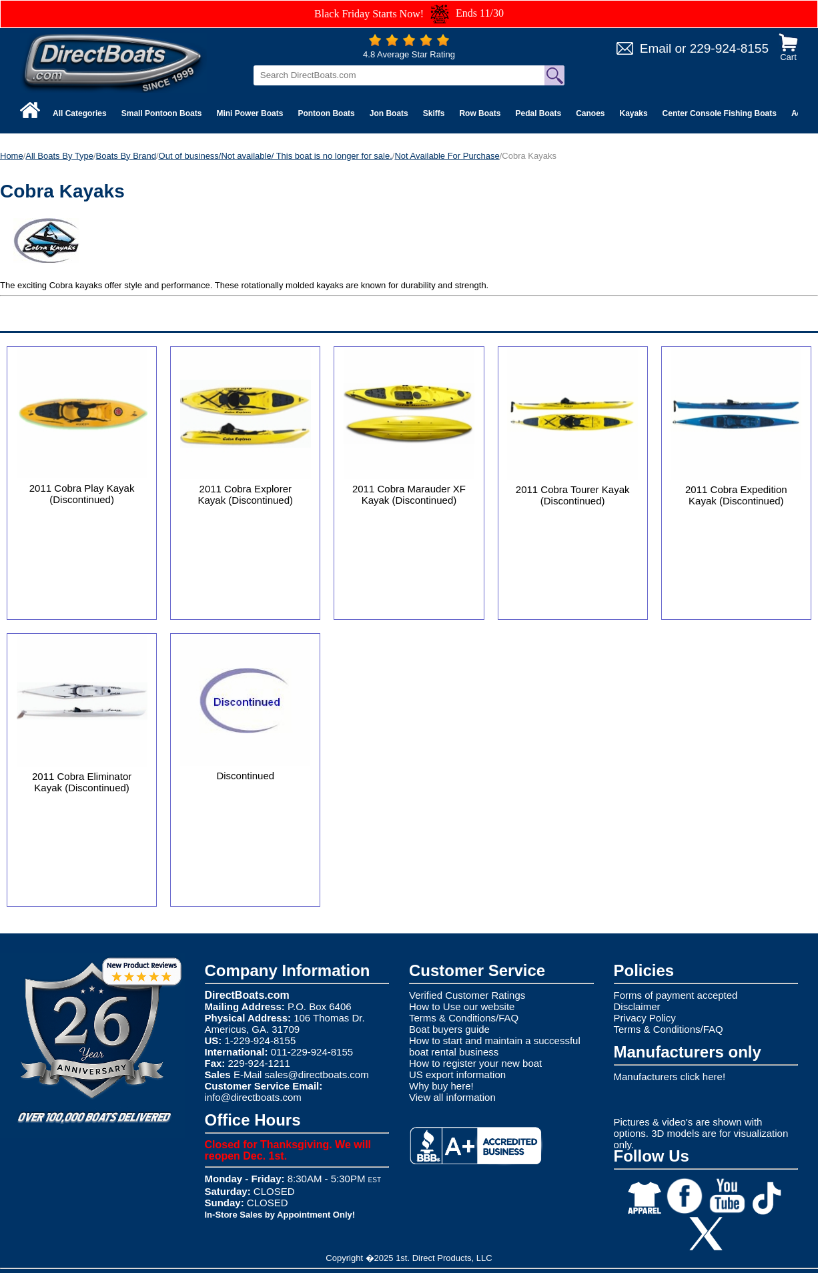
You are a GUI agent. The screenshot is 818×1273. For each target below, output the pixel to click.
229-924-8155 (729, 48)
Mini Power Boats (249, 113)
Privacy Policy (645, 1017)
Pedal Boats (538, 113)
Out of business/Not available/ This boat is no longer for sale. (275, 156)
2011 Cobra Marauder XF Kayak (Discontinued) (409, 494)
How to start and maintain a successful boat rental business (494, 1046)
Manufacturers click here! (670, 1076)
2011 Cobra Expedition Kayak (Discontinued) (736, 495)
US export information (457, 1074)
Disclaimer (637, 1006)
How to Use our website (461, 1006)
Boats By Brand (126, 156)
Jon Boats (389, 113)
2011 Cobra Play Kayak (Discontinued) (82, 493)
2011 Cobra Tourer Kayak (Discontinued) (573, 495)
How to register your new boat (475, 1063)
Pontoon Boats (326, 113)
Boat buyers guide (449, 1029)
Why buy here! (441, 1086)
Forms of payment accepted (676, 995)
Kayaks (634, 113)
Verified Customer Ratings (467, 995)
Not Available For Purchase (446, 156)
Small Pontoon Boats (161, 113)
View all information (452, 1097)
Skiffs (434, 113)
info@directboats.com (253, 1097)
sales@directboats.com (317, 1074)
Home (11, 156)
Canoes (590, 113)
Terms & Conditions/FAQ (463, 1017)
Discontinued (245, 775)
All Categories (80, 113)
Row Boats (479, 113)
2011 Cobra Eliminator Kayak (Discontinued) (81, 782)
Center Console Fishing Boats (720, 113)
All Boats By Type (59, 156)
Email (656, 48)
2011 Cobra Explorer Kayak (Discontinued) (245, 494)
